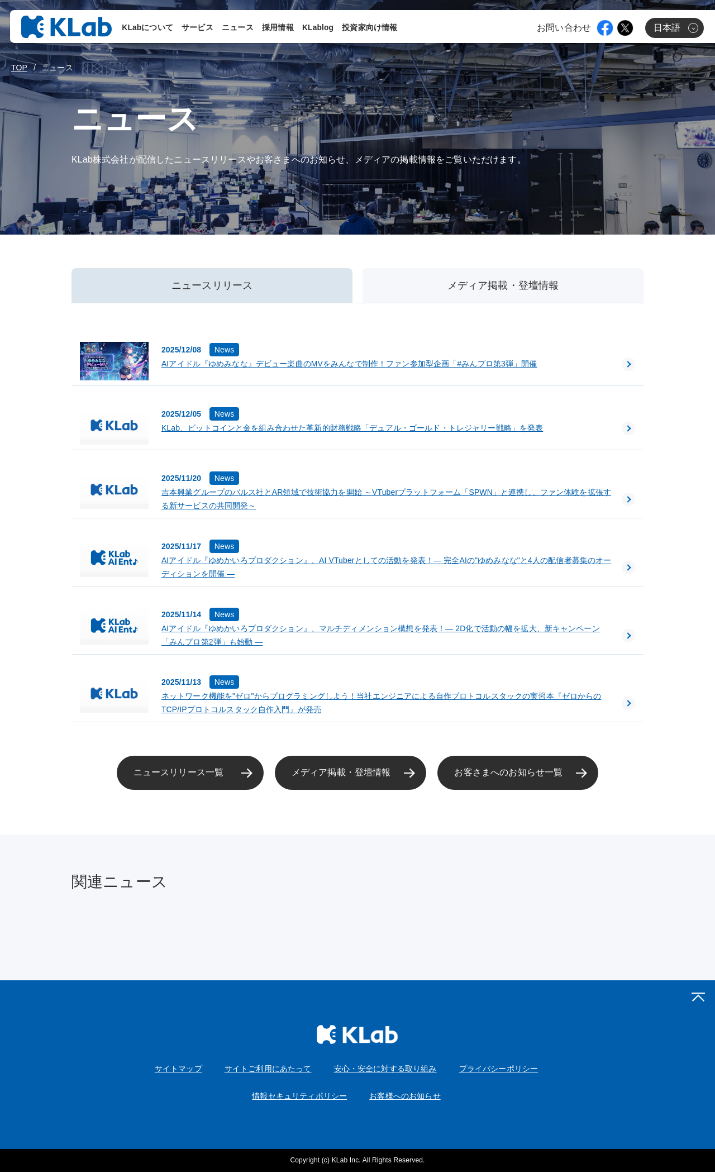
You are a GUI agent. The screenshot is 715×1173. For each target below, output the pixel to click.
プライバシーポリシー (498, 1069)
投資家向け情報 (370, 29)
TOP (19, 67)
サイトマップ (178, 1069)
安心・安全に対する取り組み (385, 1069)
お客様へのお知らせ (404, 1096)
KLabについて (148, 29)
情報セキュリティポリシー (299, 1096)
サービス (198, 29)
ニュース (239, 29)
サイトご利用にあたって (268, 1069)
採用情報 (279, 29)
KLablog (319, 29)
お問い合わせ (564, 29)
